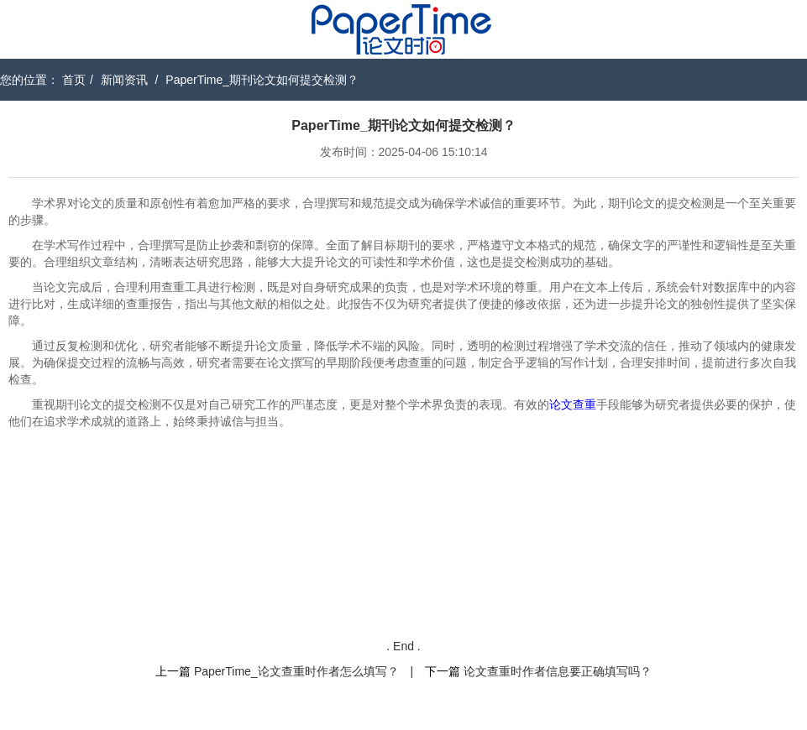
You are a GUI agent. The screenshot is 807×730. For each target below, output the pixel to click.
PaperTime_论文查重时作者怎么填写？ (296, 671)
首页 (74, 79)
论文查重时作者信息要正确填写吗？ (558, 671)
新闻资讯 (124, 79)
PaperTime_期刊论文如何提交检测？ (262, 79)
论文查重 (572, 404)
